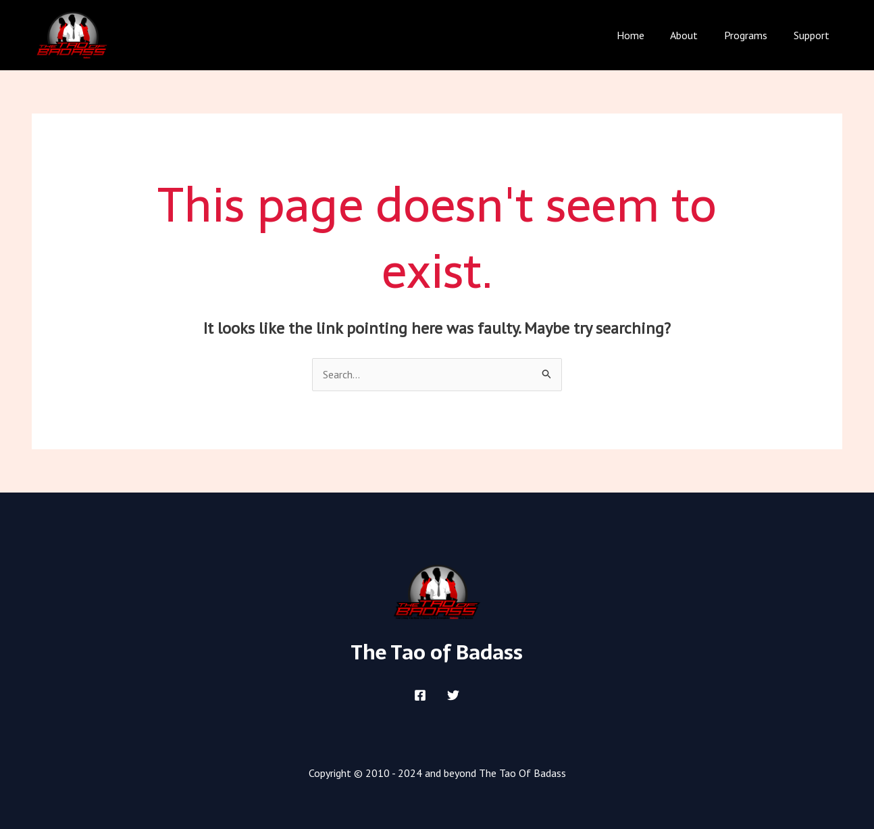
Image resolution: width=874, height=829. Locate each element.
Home (646, 35)
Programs (752, 35)
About (695, 35)
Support (813, 35)
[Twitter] (453, 696)
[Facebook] (420, 696)
